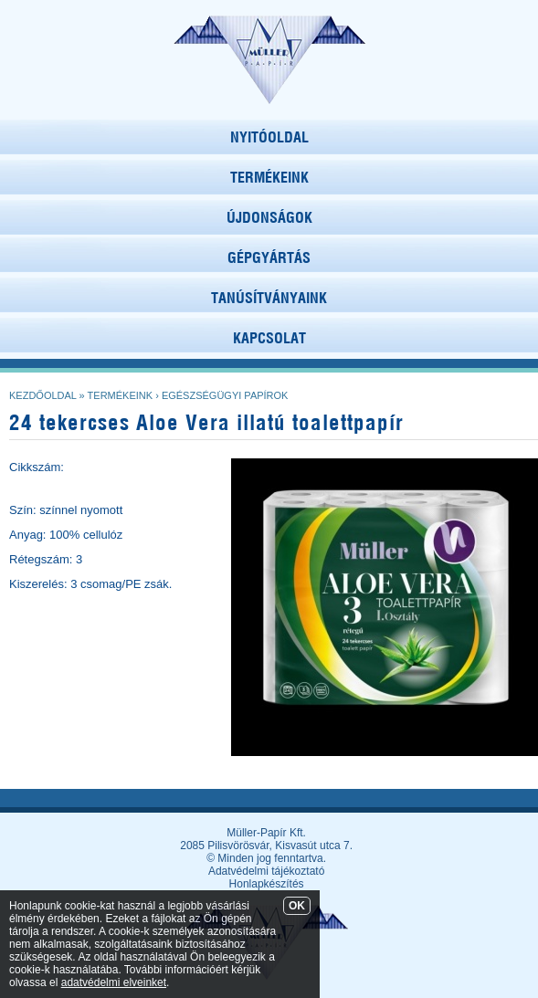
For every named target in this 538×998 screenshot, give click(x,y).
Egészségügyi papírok (225, 395)
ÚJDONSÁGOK (269, 217)
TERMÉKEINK (269, 177)
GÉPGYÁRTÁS (269, 257)
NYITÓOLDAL (269, 137)
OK (297, 905)
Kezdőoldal (43, 395)
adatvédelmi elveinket (113, 982)
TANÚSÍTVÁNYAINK (269, 298)
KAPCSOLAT (269, 338)
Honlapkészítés (266, 883)
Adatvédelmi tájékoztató (266, 871)
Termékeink (120, 395)
